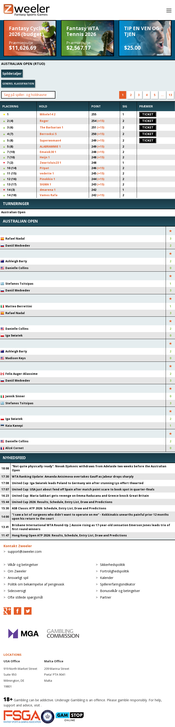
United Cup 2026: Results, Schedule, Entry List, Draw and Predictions (62, 502)
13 (170, 95)
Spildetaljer (11, 73)
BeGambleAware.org (58, 705)
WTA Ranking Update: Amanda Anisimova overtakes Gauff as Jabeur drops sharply (73, 477)
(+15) (100, 121)
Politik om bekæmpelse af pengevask (36, 584)
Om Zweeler (17, 571)
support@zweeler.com (25, 551)
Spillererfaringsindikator (117, 584)
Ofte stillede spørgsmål (25, 597)
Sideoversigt (17, 591)
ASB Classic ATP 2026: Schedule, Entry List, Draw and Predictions (59, 508)
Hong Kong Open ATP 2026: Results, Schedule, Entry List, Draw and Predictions (69, 535)
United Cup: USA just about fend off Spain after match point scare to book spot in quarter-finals (83, 489)
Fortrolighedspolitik (114, 571)
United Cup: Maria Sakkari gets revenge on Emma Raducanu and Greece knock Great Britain (80, 496)
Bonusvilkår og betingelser (120, 591)
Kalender (106, 577)
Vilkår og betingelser (23, 564)
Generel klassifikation (18, 83)
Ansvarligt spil (18, 577)
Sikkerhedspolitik (112, 564)
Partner (105, 597)
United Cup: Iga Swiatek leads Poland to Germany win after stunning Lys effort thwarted (77, 483)
